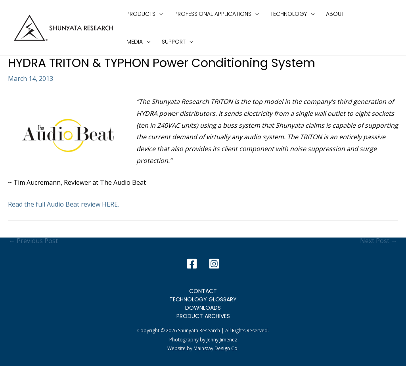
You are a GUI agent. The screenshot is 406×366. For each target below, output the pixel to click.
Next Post (378, 240)
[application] (159, 14)
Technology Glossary (203, 299)
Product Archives (203, 316)
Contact (203, 291)
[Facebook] (191, 263)
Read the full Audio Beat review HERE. (63, 204)
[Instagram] (214, 263)
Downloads (203, 308)
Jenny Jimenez (222, 339)
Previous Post (33, 240)
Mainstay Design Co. (216, 348)
